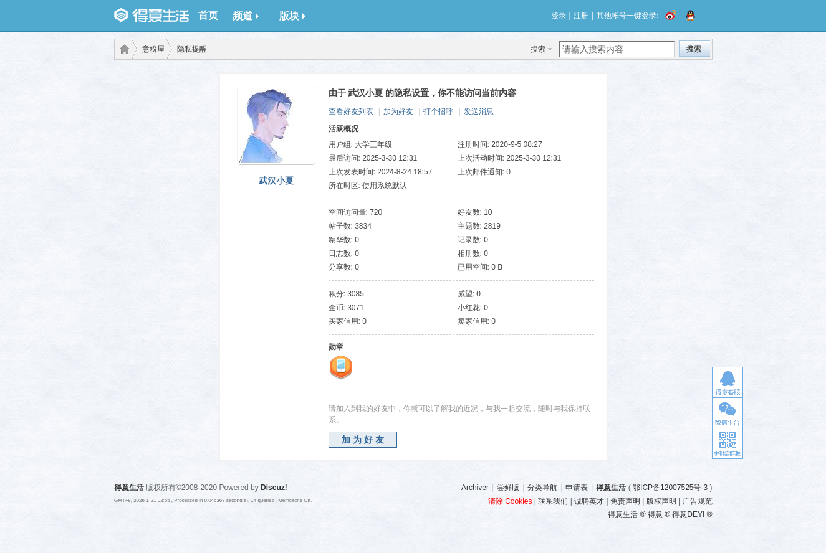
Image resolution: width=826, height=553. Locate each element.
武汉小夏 (276, 181)
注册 (581, 15)
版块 (292, 16)
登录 (558, 15)
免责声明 (625, 501)
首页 (208, 15)
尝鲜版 (508, 487)
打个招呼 (438, 111)
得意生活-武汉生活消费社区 (122, 49)
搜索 (538, 49)
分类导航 (542, 487)
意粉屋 (153, 49)
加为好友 (398, 111)
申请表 (576, 487)
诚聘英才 (589, 501)
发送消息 (479, 111)
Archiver (475, 487)
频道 (246, 16)
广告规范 (698, 501)
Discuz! (274, 487)
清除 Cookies (510, 501)
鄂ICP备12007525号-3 (670, 487)
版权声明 (661, 501)
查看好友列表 (351, 111)
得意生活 (611, 487)
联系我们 (553, 501)
